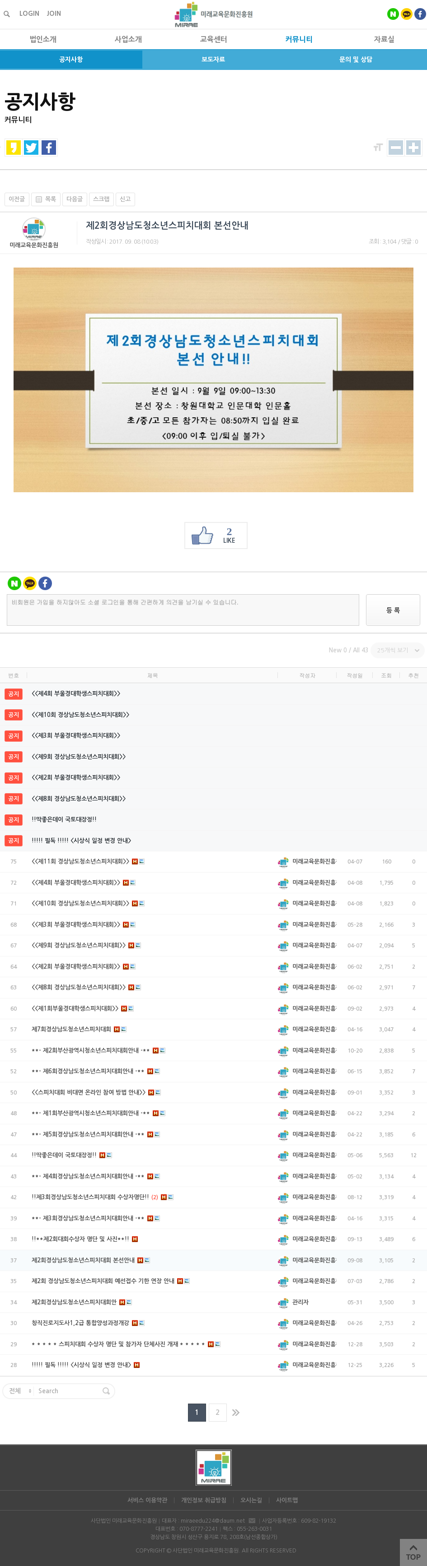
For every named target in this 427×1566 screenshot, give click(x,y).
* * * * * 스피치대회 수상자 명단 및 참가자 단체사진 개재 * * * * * (126, 1344)
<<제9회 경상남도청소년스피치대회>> (79, 757)
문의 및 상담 (355, 59)
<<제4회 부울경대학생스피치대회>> (76, 694)
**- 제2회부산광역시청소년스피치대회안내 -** (99, 1050)
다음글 (74, 199)
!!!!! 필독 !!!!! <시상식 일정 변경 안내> (81, 841)
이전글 (17, 199)
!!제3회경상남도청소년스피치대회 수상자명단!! (103, 1197)
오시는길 (251, 1500)
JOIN (54, 13)
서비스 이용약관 (147, 1500)
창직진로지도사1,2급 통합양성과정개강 (88, 1323)
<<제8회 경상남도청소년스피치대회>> (79, 799)
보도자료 (213, 59)
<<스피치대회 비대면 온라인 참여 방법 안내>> (96, 1092)
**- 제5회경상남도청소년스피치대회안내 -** (96, 1134)
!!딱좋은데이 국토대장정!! (64, 819)
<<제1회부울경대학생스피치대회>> (83, 1009)
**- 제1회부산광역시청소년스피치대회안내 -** (99, 1113)
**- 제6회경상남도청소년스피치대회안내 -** (96, 1071)
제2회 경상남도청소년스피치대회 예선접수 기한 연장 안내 (111, 1281)
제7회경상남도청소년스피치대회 (79, 1029)
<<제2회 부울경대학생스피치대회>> (76, 778)
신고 (125, 199)
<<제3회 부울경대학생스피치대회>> (76, 736)
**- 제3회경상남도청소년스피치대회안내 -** (96, 1218)
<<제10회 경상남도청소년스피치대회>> (80, 715)
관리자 (300, 1302)
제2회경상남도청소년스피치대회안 (82, 1302)
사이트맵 (287, 1500)
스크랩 (101, 199)
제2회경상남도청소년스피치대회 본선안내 (91, 1260)
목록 (43, 199)
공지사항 (71, 59)
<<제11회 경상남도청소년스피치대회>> (88, 861)
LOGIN (29, 13)
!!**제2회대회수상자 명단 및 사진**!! (85, 1239)
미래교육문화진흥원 (33, 245)
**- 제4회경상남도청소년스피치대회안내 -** (96, 1176)
